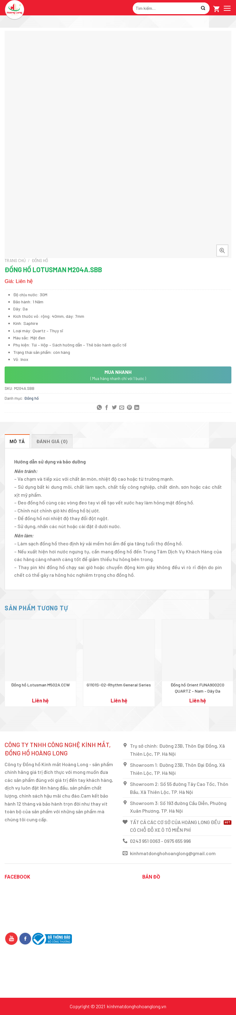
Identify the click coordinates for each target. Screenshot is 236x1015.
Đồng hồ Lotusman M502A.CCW (40, 684)
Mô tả (17, 441)
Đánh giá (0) (52, 441)
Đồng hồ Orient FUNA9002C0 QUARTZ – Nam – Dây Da (197, 688)
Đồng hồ (40, 260)
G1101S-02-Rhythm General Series (119, 684)
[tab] (17, 441)
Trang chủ (15, 260)
